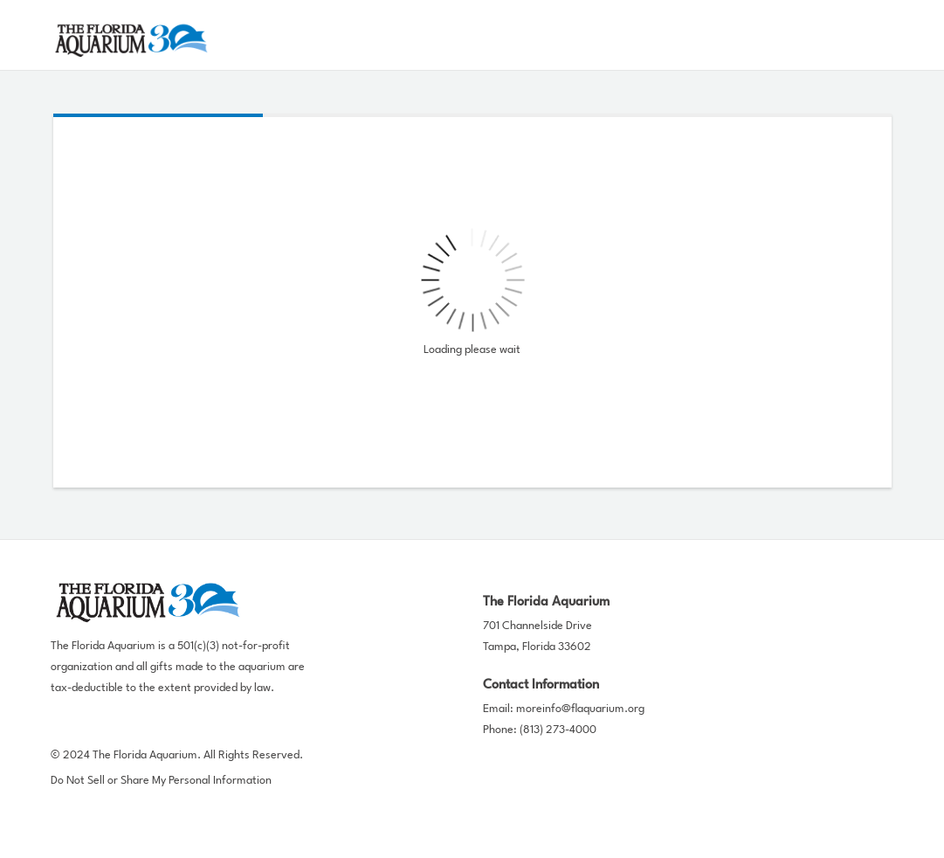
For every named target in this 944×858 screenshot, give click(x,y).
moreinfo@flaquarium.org (580, 709)
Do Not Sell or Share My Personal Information (161, 780)
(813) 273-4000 (558, 730)
